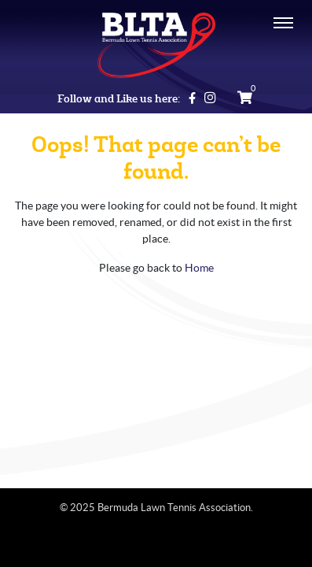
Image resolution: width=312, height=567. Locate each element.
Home (199, 267)
